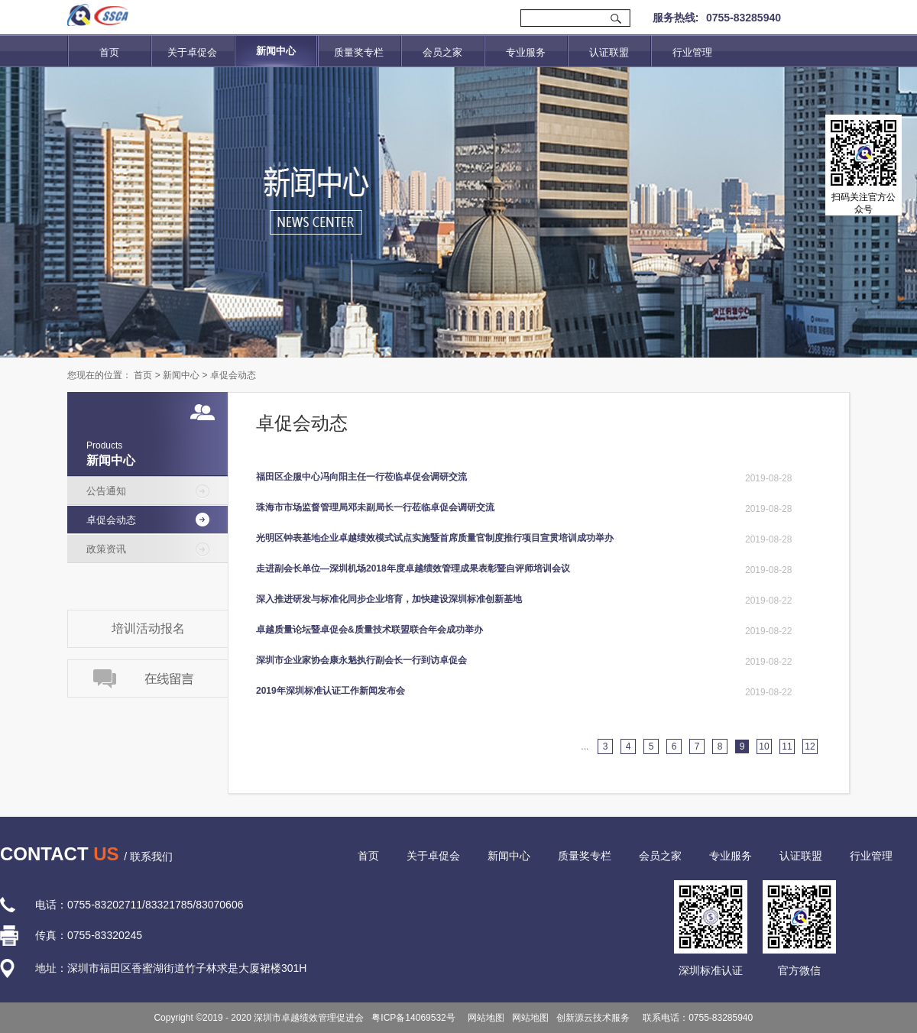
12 (810, 746)
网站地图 (484, 1017)
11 (787, 746)
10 (764, 746)
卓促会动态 (233, 375)
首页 (109, 52)
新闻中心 (181, 375)
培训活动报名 (148, 628)
